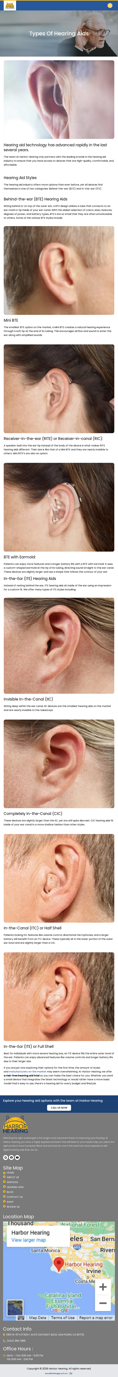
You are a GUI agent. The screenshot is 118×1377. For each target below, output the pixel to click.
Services (10, 1182)
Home (8, 1173)
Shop (8, 1202)
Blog (8, 1192)
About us (11, 1177)
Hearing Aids (13, 1187)
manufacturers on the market (27, 1071)
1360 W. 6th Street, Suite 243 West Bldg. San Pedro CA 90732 (43, 1335)
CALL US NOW (59, 1108)
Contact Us (13, 1197)
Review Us (11, 1207)
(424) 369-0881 (14, 1341)
